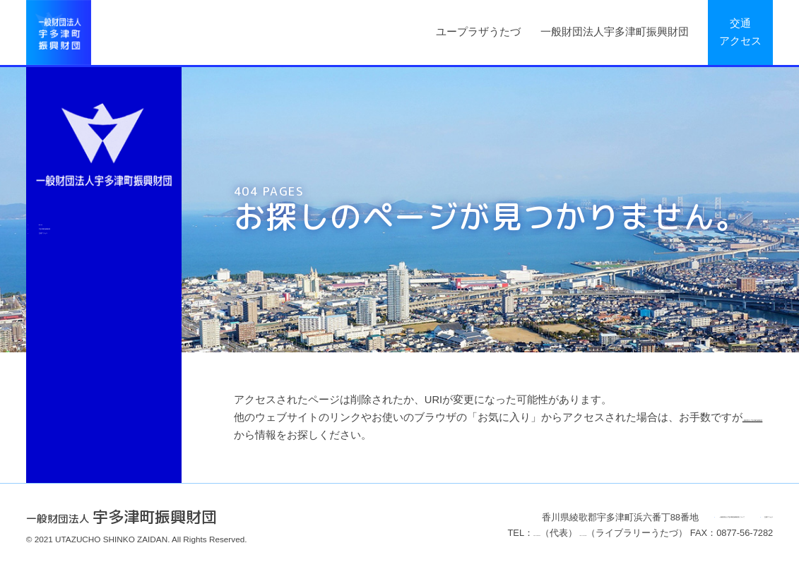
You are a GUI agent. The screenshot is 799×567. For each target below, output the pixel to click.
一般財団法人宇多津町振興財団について (607, 517)
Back (62, 239)
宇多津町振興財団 (94, 274)
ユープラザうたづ (478, 31)
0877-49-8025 (498, 532)
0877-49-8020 (402, 532)
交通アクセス (740, 32)
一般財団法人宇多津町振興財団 (614, 31)
